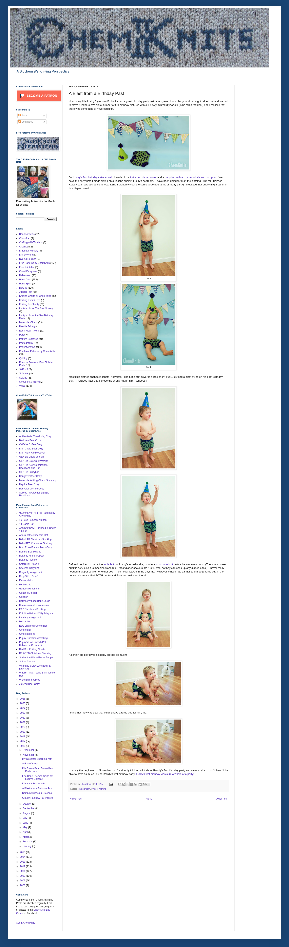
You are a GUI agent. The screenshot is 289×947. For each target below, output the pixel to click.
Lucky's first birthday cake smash (92, 177)
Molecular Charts (28, 322)
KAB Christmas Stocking (32, 609)
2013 (23, 861)
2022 (23, 717)
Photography (84, 789)
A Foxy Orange (30, 763)
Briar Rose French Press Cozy (35, 547)
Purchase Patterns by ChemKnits (37, 351)
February (28, 841)
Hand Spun (25, 283)
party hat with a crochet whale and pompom (190, 177)
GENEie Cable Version (31, 456)
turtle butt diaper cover (143, 177)
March (26, 836)
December (29, 750)
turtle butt (109, 564)
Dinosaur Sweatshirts (33, 783)
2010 (23, 875)
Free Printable (26, 267)
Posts (22, 115)
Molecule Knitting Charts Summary (38, 480)
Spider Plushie (27, 661)
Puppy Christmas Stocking (33, 638)
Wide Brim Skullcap (29, 679)
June (26, 822)
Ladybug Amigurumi (30, 617)
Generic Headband (29, 588)
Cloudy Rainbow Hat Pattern (37, 798)
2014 (23, 856)
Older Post (221, 798)
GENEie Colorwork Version (33, 461)
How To (23, 287)
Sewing (23, 377)
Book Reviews (27, 234)
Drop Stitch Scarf (28, 576)
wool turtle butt (165, 564)
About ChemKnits (25, 922)
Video (22, 385)
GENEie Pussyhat (29, 472)
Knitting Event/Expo (29, 300)
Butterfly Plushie (28, 559)
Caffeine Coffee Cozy (30, 444)
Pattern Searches (28, 339)
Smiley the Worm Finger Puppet (36, 657)
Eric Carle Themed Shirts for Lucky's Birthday (37, 777)
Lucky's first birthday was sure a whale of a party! (165, 773)
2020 (23, 727)
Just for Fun (25, 291)
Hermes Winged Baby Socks (34, 601)
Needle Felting (27, 326)
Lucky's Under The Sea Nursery (36, 308)
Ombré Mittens (27, 633)
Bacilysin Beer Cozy (30, 440)
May (25, 827)
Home (149, 798)
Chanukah (24, 238)
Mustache (24, 621)
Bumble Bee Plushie (30, 551)
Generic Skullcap (28, 592)
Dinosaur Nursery (28, 250)
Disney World (26, 254)
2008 (23, 885)
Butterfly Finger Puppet (31, 555)
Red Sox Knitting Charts (32, 649)
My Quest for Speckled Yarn (37, 759)
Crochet (23, 246)
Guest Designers (28, 271)
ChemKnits (86, 784)
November (29, 754)
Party (22, 334)
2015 (23, 852)
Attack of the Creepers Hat (33, 535)
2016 (23, 746)
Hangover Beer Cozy (30, 476)
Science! (23, 373)
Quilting (23, 358)
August (27, 813)
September (29, 808)
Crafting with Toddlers (30, 242)
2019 (23, 731)
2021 (23, 722)
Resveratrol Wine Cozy (31, 488)
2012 (23, 866)
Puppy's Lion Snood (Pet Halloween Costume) (32, 643)
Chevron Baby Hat (29, 568)
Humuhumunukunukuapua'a (34, 605)
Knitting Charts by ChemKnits (35, 296)
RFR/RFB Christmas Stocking (35, 653)
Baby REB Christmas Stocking (35, 543)
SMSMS (23, 369)
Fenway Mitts (26, 580)
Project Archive (98, 789)
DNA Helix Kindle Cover (32, 452)
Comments (25, 121)
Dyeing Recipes (27, 259)
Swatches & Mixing (29, 381)
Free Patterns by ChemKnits (34, 263)
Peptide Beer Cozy (29, 484)
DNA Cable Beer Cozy (31, 448)
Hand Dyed (25, 279)
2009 (23, 880)
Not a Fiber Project (29, 330)
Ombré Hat (25, 629)
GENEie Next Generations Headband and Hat (33, 466)
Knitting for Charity (29, 304)
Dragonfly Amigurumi (30, 572)
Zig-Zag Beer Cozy (29, 684)
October (27, 803)
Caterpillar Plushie (29, 564)
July (25, 818)
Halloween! (25, 275)
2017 (23, 741)
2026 (23, 698)
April (25, 832)
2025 (23, 703)
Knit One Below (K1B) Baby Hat (36, 613)
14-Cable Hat (26, 524)
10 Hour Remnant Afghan (32, 520)
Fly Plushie (25, 584)
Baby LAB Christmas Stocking (35, 539)
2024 (23, 708)
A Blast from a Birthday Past (37, 788)
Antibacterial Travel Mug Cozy (35, 436)
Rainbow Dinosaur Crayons (37, 793)
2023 (23, 712)
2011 (23, 871)
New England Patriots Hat (33, 625)
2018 (23, 736)
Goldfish (23, 597)
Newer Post (76, 798)
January (27, 846)
